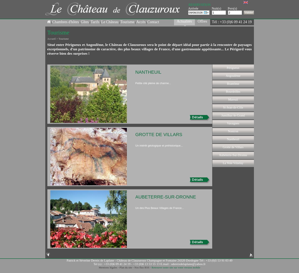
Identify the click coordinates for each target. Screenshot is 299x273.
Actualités (184, 21)
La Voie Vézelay (233, 163)
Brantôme (233, 83)
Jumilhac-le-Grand (233, 115)
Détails (197, 117)
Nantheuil (233, 139)
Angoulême (233, 75)
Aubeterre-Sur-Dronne (233, 155)
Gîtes (85, 22)
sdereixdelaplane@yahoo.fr (188, 264)
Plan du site (126, 267)
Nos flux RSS (141, 267)
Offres (202, 21)
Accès (140, 22)
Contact (153, 22)
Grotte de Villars (233, 147)
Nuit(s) (216, 8)
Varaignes (233, 123)
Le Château (109, 22)
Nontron (233, 131)
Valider (249, 12)
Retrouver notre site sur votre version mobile (175, 267)
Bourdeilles (233, 91)
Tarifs (95, 22)
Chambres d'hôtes (65, 22)
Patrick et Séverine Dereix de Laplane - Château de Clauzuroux (106, 260)
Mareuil (233, 99)
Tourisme (127, 22)
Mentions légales (108, 267)
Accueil (51, 38)
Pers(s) (232, 8)
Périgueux (233, 68)
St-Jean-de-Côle (233, 107)
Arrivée (193, 8)
